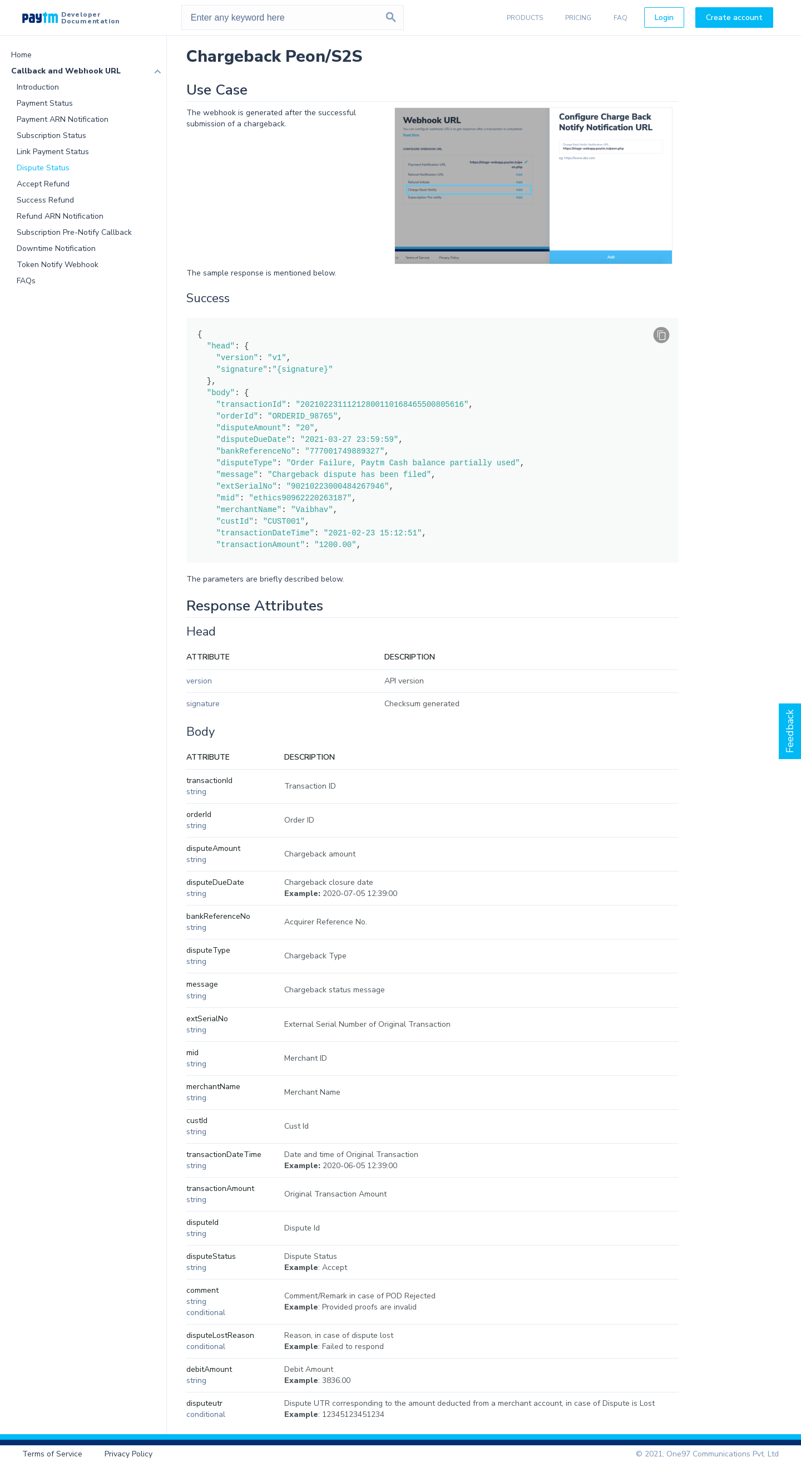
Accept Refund (43, 184)
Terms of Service (52, 1454)
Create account (734, 17)
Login (664, 17)
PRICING (578, 17)
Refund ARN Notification (60, 216)
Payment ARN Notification (62, 119)
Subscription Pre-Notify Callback (74, 232)
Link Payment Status (53, 151)
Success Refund (45, 200)
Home (21, 55)
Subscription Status (51, 135)
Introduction (38, 87)
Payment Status (45, 103)
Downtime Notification (56, 248)
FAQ (620, 17)
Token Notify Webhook (57, 264)
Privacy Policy (128, 1454)
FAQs (26, 280)
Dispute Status (43, 168)
